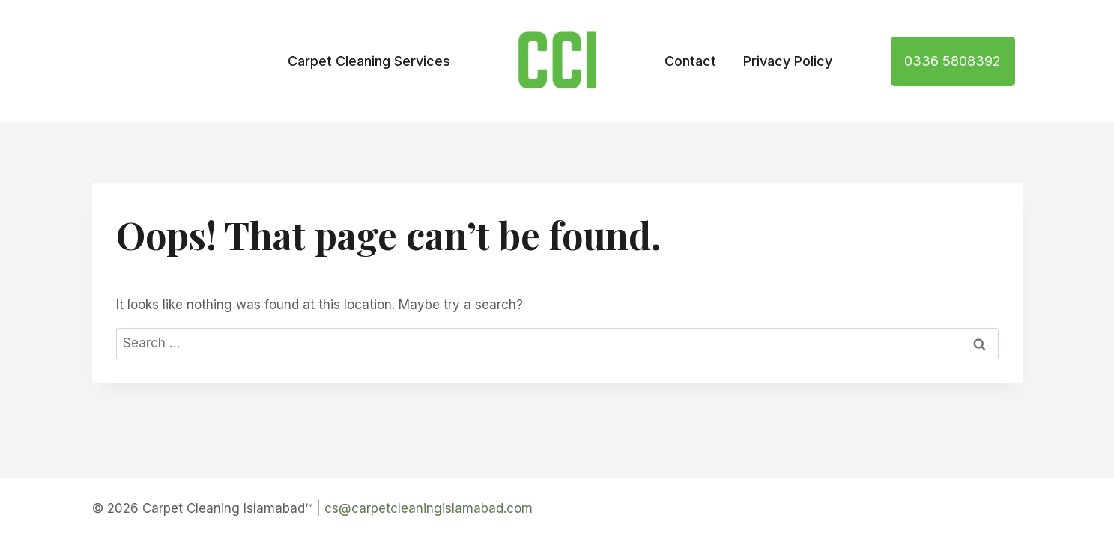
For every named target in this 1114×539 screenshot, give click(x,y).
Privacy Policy (787, 61)
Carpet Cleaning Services (369, 61)
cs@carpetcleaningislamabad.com (428, 508)
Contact (690, 61)
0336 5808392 (952, 61)
